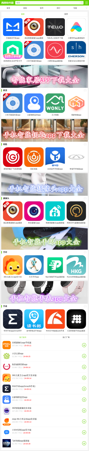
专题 (75, 8)
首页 (8, 8)
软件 (42, 8)
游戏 (25, 8)
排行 (58, 8)
